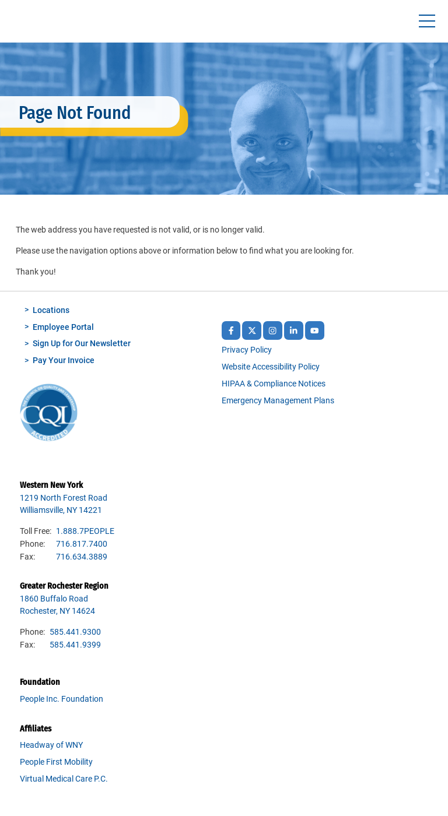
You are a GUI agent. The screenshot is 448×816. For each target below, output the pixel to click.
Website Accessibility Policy (271, 367)
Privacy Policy (247, 350)
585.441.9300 (75, 632)
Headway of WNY (51, 745)
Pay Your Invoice (63, 360)
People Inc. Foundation (61, 699)
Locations (51, 310)
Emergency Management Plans (278, 401)
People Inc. (35, 24)
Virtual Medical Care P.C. (64, 779)
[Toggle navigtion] (427, 21)
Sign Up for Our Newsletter (82, 344)
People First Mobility (56, 762)
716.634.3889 (81, 557)
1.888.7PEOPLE (85, 531)
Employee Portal (63, 327)
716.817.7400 (81, 544)
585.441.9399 (75, 645)
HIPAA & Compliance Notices (274, 384)
